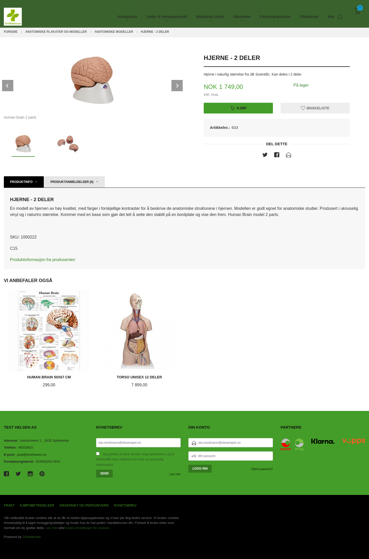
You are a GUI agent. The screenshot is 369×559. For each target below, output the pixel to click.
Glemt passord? (262, 469)
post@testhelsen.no (31, 455)
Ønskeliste (315, 108)
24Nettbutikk (31, 537)
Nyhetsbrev (125, 505)
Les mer (175, 474)
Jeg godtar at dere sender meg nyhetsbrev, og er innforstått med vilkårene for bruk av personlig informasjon (135, 459)
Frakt (9, 505)
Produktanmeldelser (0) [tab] (72, 182)
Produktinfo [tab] (21, 182)
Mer (331, 13)
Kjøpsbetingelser (37, 505)
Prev (7, 85)
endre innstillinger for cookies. (88, 528)
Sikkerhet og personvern (84, 505)
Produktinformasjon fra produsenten (42, 259)
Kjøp (238, 108)
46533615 (25, 447)
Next (177, 85)
